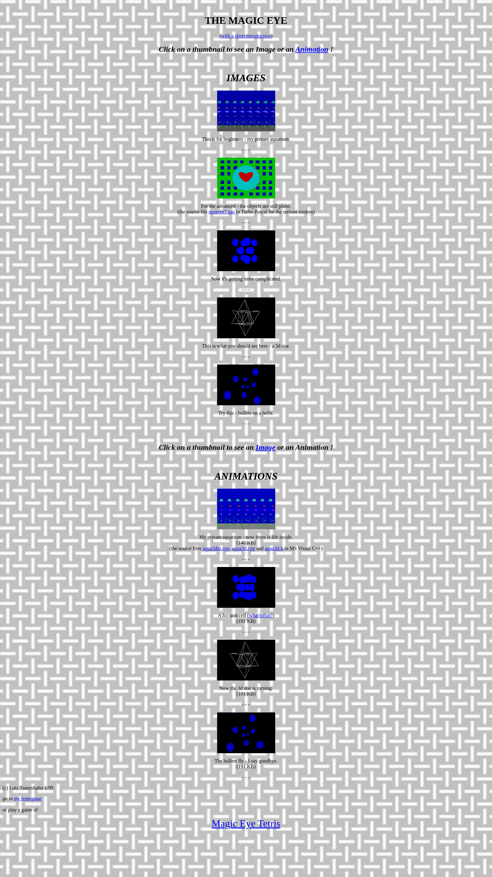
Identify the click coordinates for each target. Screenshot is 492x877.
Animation (311, 49)
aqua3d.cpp (243, 548)
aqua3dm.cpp (216, 548)
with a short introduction (246, 36)
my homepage (27, 798)
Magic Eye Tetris (245, 823)
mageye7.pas (222, 211)
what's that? (260, 615)
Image (265, 447)
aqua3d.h (274, 548)
